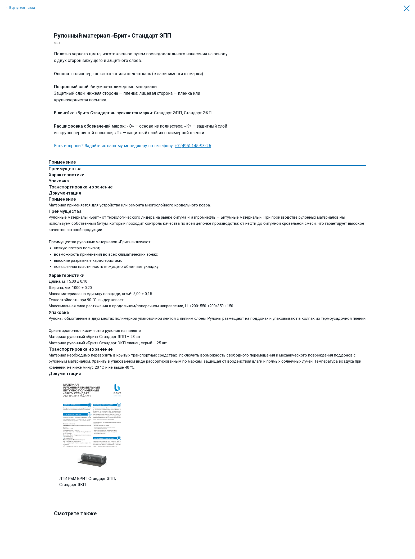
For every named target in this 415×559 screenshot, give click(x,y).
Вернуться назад (22, 8)
